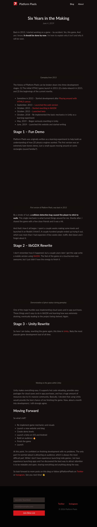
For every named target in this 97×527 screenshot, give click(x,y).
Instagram (20, 475)
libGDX (36, 256)
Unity (66, 331)
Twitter (80, 471)
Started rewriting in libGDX (44, 108)
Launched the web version (46, 105)
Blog (72, 4)
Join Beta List (29, 513)
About (81, 4)
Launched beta (38, 111)
